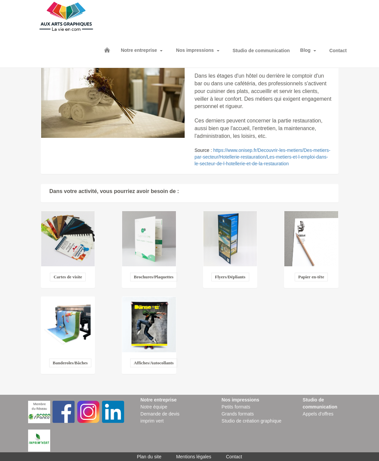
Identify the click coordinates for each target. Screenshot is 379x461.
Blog (305, 50)
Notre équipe (153, 406)
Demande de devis (160, 414)
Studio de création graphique (251, 421)
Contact (338, 50)
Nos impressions (195, 50)
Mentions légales (193, 456)
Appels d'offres (318, 414)
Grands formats (237, 414)
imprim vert (152, 421)
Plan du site (149, 456)
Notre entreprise (139, 50)
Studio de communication (261, 50)
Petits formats (235, 406)
